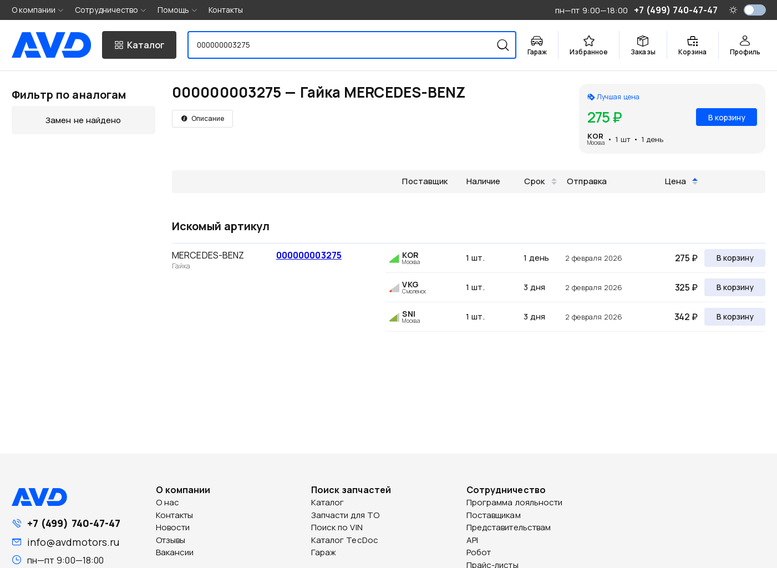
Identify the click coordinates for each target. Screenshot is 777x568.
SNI (408, 313)
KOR (595, 136)
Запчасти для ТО (345, 515)
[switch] (755, 10)
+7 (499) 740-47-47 (74, 523)
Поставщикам (493, 515)
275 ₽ (686, 258)
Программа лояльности (514, 502)
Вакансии (175, 552)
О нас (168, 502)
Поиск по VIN (337, 527)
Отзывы (171, 540)
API (472, 540)
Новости (173, 527)
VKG (410, 284)
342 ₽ (686, 317)
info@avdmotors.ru (73, 542)
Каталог (327, 502)
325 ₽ (686, 287)
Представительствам (508, 527)
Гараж (324, 552)
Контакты (226, 9)
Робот (478, 552)
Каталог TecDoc (344, 540)
